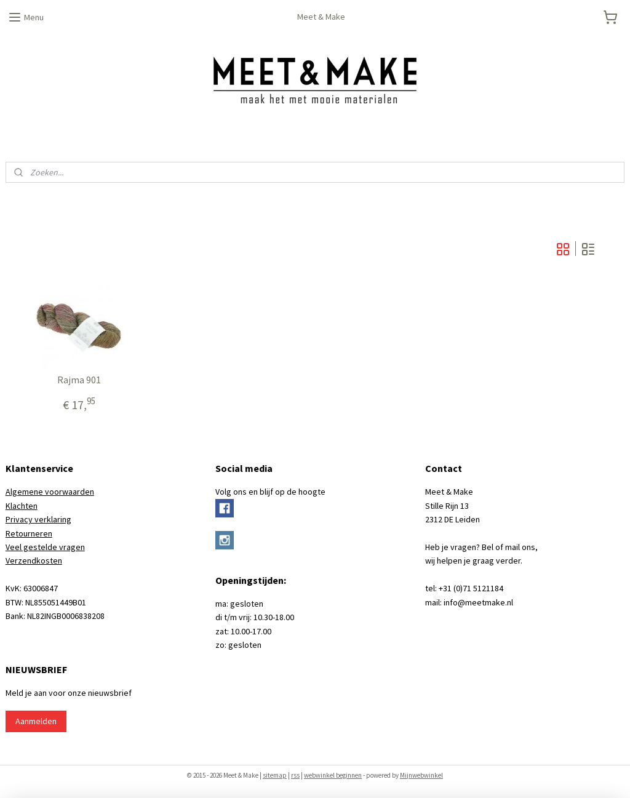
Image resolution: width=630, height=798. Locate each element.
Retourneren (29, 533)
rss (295, 775)
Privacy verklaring (38, 519)
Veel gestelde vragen (45, 547)
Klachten (22, 505)
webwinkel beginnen (333, 775)
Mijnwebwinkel (421, 775)
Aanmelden (36, 721)
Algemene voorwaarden (50, 491)
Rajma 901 (79, 380)
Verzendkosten (34, 560)
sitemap (275, 775)
